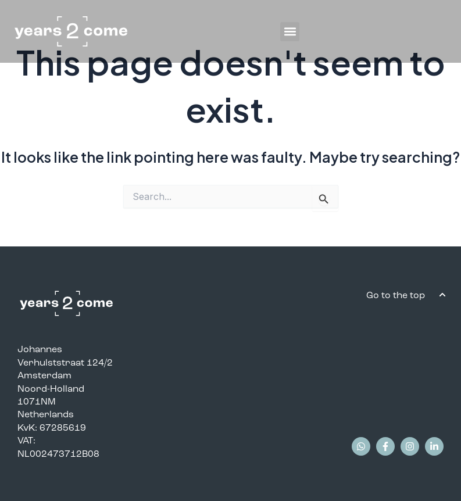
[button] (289, 31)
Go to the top (396, 294)
